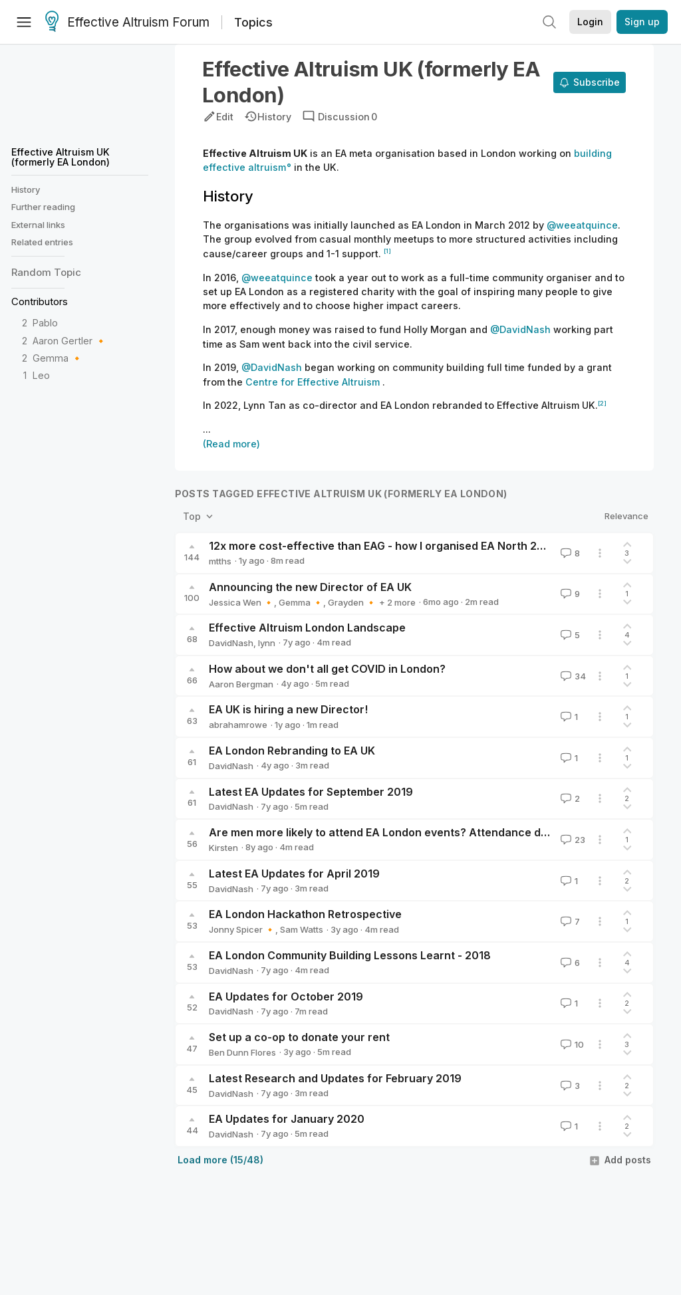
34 (572, 676)
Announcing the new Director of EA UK (310, 587)
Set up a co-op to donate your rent (299, 1037)
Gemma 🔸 (58, 358)
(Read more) (231, 443)
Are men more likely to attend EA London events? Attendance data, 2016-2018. (416, 832)
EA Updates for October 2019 (286, 996)
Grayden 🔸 (352, 602)
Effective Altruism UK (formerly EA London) (60, 156)
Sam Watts (301, 929)
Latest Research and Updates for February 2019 (335, 1078)
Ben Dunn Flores (242, 1052)
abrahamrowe (238, 724)
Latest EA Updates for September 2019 (311, 791)
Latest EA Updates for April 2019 (294, 873)
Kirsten (223, 847)
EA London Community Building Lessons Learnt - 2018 (350, 955)
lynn (266, 643)
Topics (253, 22)
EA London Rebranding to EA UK (292, 750)
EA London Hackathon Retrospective (305, 914)
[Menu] (24, 22)
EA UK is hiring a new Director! (288, 709)
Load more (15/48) (220, 1159)
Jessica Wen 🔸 (241, 602)
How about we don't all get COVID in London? (327, 668)
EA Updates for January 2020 (286, 1118)
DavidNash (231, 643)
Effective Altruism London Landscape (307, 627)
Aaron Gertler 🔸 (70, 340)
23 (571, 840)
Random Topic (46, 272)
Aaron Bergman (241, 684)
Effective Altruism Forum (127, 22)
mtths (220, 561)
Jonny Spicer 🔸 (242, 929)
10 (571, 1044)
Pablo (45, 322)
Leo (41, 375)
